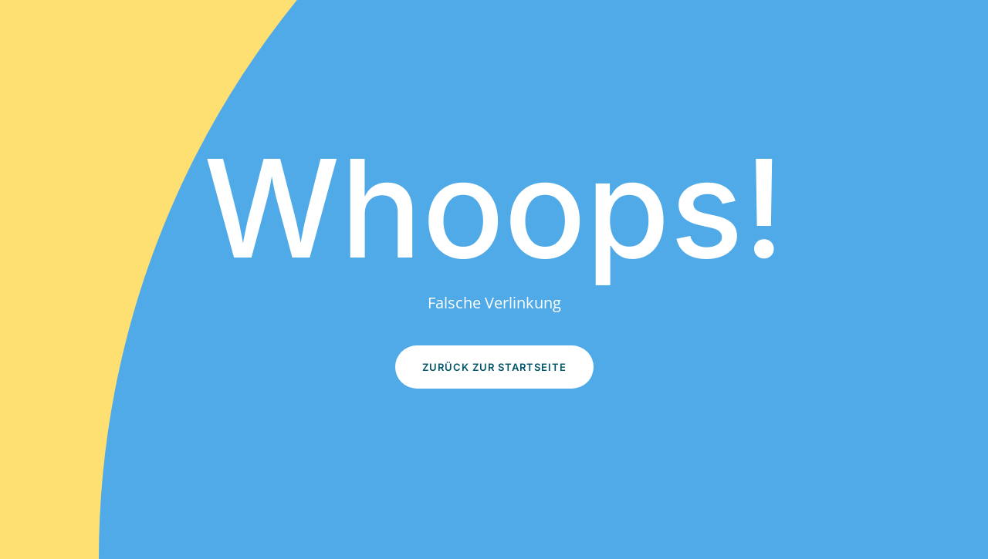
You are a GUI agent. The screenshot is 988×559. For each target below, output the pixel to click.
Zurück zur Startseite (494, 367)
